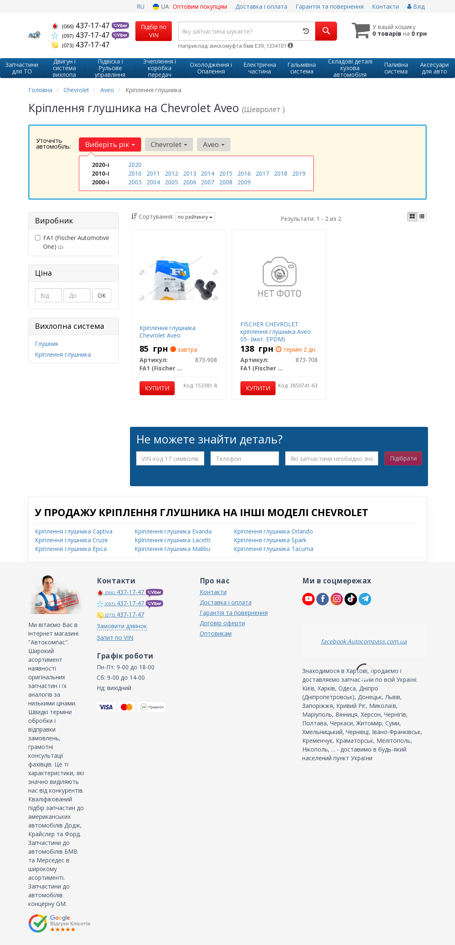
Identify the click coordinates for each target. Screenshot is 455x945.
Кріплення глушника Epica (71, 549)
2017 (262, 173)
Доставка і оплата (261, 6)
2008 (225, 182)
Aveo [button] (214, 144)
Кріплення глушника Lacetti (172, 540)
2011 (153, 173)
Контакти (385, 6)
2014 (207, 173)
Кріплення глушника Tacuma (273, 549)
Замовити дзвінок (122, 626)
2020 (135, 165)
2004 (153, 182)
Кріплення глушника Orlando (273, 531)
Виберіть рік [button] (110, 144)
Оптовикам (216, 633)
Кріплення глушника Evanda (173, 531)
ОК (102, 295)
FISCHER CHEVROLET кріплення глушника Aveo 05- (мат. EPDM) (275, 331)
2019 (299, 173)
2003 (135, 182)
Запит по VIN (115, 637)
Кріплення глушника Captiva (74, 531)
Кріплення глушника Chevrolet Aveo (167, 331)
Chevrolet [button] (169, 144)
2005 (171, 182)
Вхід (416, 6)
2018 (280, 173)
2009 (244, 182)
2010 (135, 173)
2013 (189, 173)
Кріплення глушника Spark (270, 540)
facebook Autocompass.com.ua (364, 641)
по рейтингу (195, 216)
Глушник (47, 344)
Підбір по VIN (153, 31)
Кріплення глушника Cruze (71, 540)
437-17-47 (81, 25)
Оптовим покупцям (200, 6)
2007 (207, 182)
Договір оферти (222, 623)
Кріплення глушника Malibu (172, 549)
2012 (171, 173)
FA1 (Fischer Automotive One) (72, 242)
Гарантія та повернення (330, 6)
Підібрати (403, 458)
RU (140, 6)
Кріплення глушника (63, 354)
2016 (244, 173)
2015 (225, 173)
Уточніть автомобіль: (53, 143)
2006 (189, 182)
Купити (157, 388)
